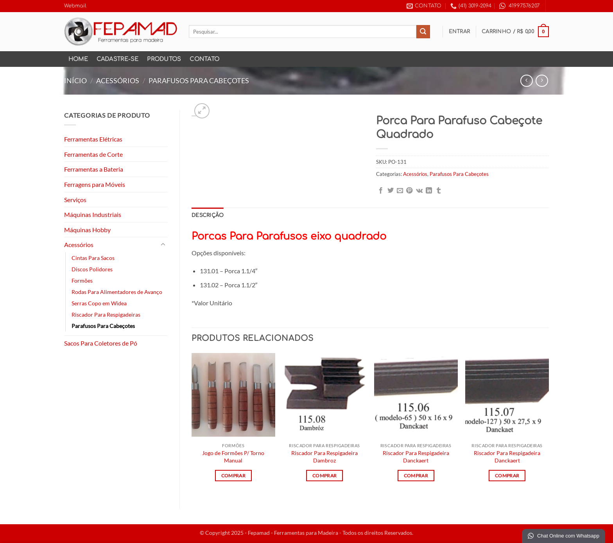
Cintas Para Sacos (93, 257)
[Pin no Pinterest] (409, 190)
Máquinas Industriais (92, 214)
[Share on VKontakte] (419, 190)
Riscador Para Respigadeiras (106, 314)
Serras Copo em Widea (99, 303)
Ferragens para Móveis (94, 184)
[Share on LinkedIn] (429, 190)
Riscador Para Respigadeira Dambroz (324, 457)
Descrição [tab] (208, 215)
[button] (459, 32)
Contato (204, 59)
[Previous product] (542, 81)
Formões (82, 280)
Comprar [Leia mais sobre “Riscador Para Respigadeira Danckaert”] (416, 475)
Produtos (164, 59)
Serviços (75, 199)
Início (75, 80)
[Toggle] (163, 244)
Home (78, 59)
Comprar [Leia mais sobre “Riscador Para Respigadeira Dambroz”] (324, 475)
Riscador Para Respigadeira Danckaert (416, 457)
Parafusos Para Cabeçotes (199, 80)
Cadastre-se (118, 59)
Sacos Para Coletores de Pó (100, 343)
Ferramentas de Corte (93, 154)
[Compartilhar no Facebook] (381, 190)
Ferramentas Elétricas (93, 139)
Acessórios (117, 80)
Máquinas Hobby (87, 229)
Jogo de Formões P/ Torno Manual (233, 457)
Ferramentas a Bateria (93, 169)
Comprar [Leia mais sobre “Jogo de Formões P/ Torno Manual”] (233, 475)
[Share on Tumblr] (439, 190)
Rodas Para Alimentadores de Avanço (117, 292)
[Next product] (526, 81)
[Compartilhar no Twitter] (390, 190)
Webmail (75, 6)
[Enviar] (423, 31)
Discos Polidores (92, 269)
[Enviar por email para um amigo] (400, 190)
